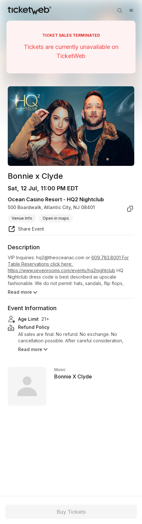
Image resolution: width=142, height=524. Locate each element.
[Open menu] (131, 10)
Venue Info (22, 218)
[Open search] (119, 10)
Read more (23, 292)
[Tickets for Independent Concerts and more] (29, 10)
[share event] (26, 230)
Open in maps (56, 218)
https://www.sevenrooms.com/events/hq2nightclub (61, 270)
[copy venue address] (130, 209)
